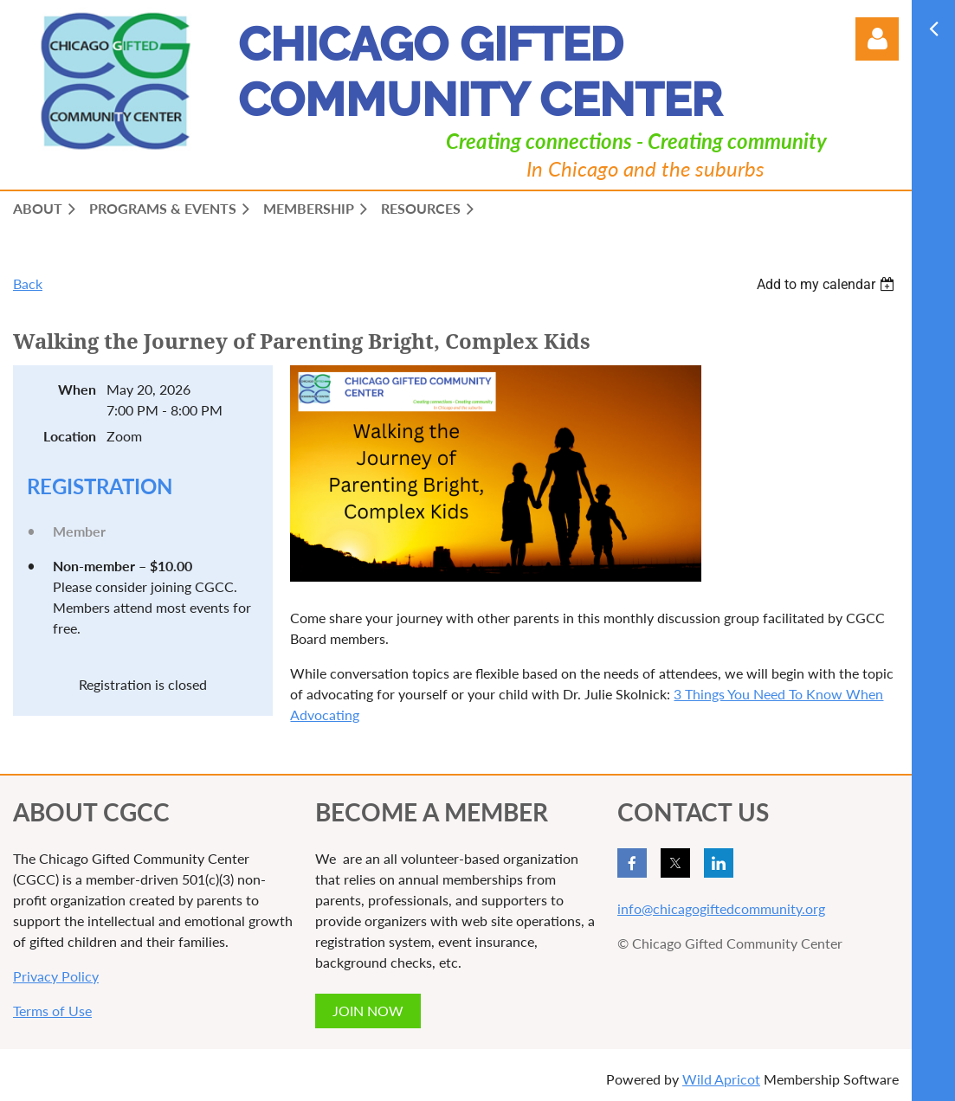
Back (27, 283)
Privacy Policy (56, 976)
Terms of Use (52, 1010)
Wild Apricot (721, 1079)
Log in (877, 39)
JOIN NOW (367, 1010)
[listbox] (828, 284)
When (77, 389)
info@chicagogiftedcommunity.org (721, 908)
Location (69, 436)
